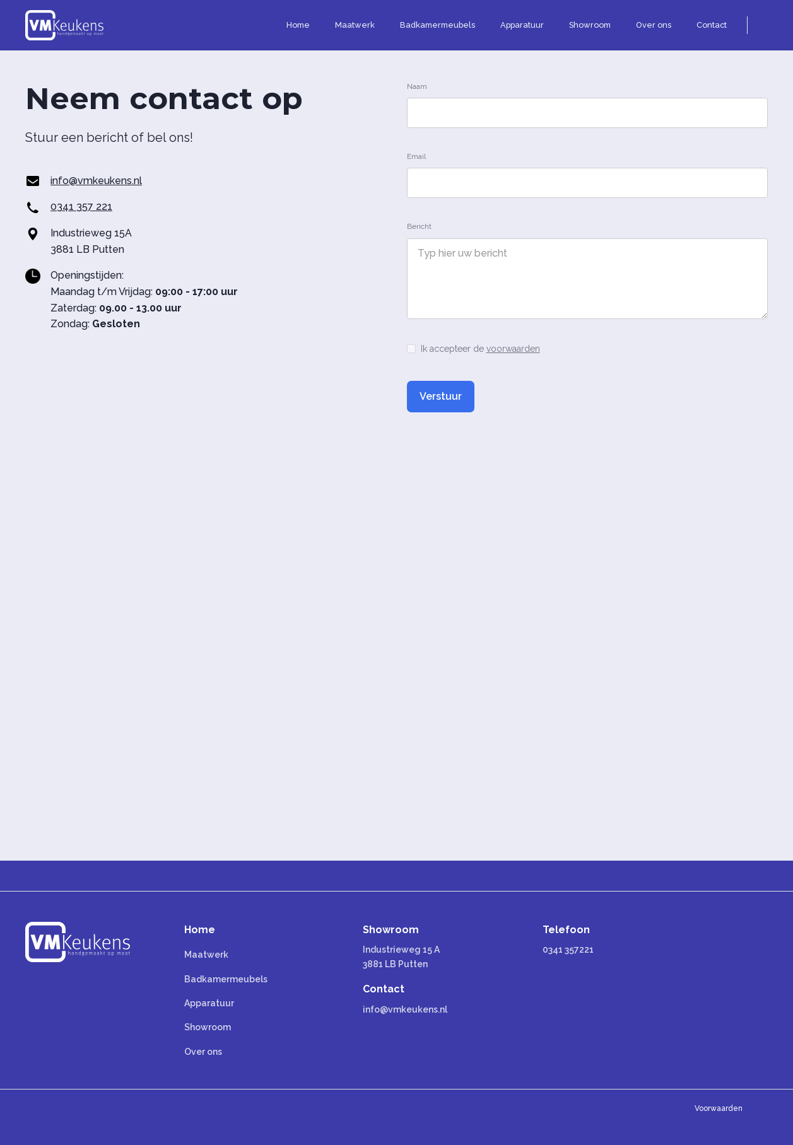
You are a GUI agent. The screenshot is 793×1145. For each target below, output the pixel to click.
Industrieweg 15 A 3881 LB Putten (401, 956)
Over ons (203, 1052)
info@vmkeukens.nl (96, 181)
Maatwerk (206, 955)
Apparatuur (209, 1003)
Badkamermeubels (225, 979)
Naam (417, 86)
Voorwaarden (719, 1108)
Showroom (207, 1027)
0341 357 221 (81, 206)
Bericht (419, 226)
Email (416, 156)
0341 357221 (568, 949)
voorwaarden (513, 349)
